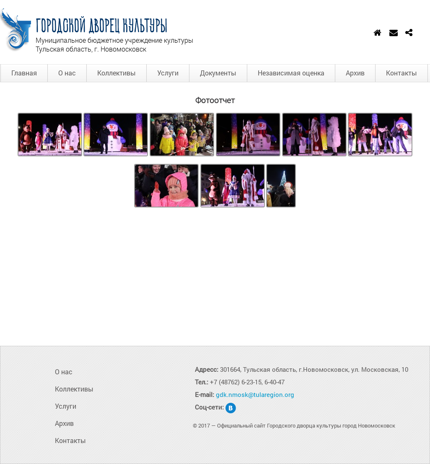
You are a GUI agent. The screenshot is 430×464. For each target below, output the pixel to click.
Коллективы (116, 72)
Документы (218, 72)
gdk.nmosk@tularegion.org (255, 394)
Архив (355, 72)
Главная (24, 72)
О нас (67, 72)
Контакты (401, 72)
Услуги (168, 72)
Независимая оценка (291, 72)
